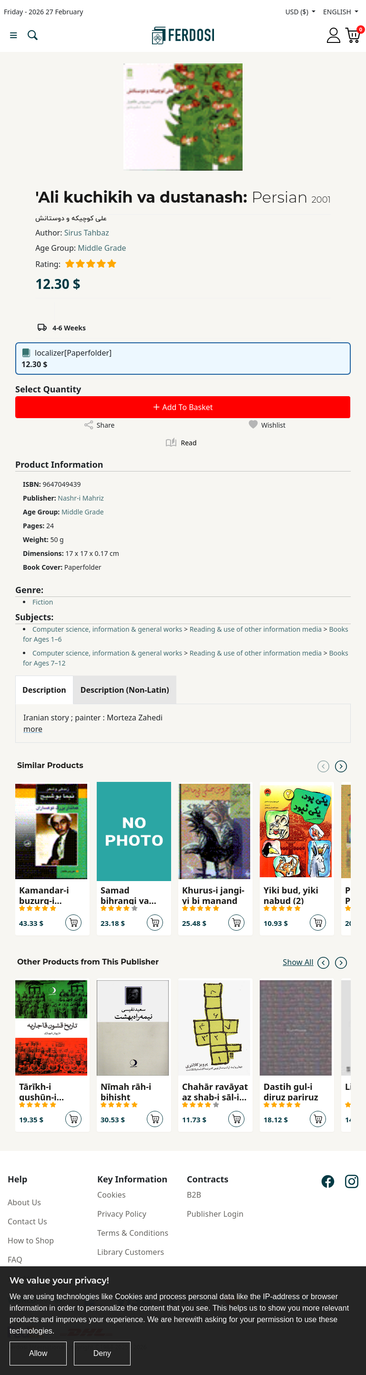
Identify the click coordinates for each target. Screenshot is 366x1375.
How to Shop (31, 1240)
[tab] (44, 690)
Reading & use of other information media (256, 629)
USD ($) (297, 11)
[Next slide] (341, 765)
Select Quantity (48, 389)
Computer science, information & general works (107, 629)
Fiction (42, 601)
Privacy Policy (121, 1214)
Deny (102, 1353)
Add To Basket (182, 407)
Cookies (111, 1195)
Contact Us (27, 1221)
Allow (38, 1353)
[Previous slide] (323, 765)
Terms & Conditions (132, 1233)
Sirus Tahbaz (86, 232)
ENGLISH (338, 11)
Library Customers (130, 1252)
